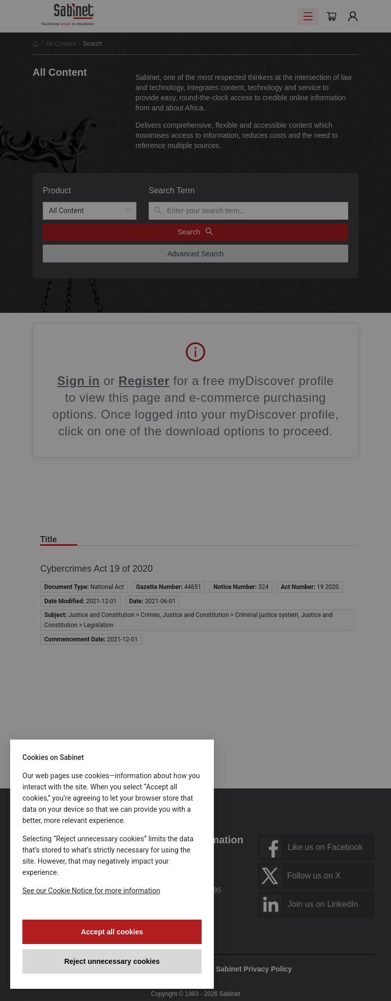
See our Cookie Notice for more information (91, 891)
